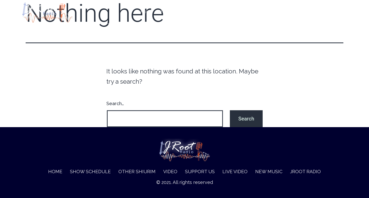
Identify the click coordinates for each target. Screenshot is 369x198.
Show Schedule (173, 11)
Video (232, 11)
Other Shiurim (207, 11)
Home (146, 11)
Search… (115, 103)
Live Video (281, 11)
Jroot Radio (335, 11)
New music (307, 11)
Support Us (254, 11)
